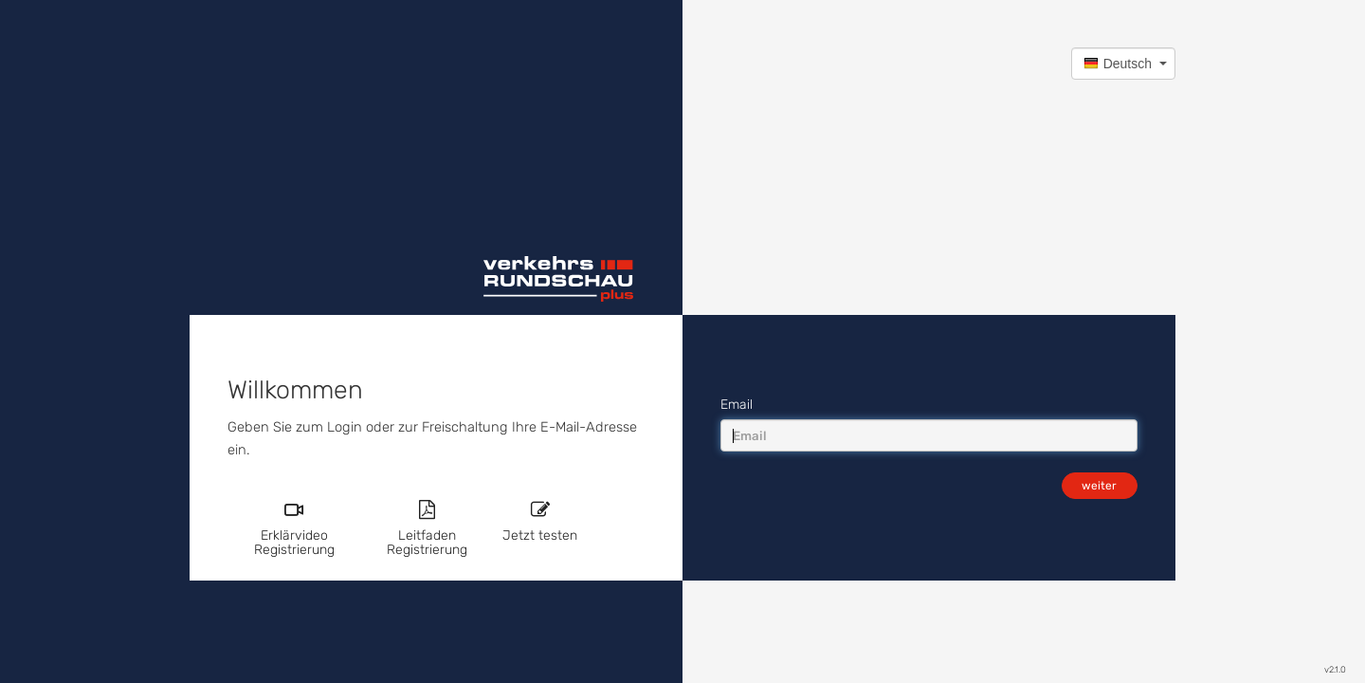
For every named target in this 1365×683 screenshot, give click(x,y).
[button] (1123, 63)
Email (736, 405)
